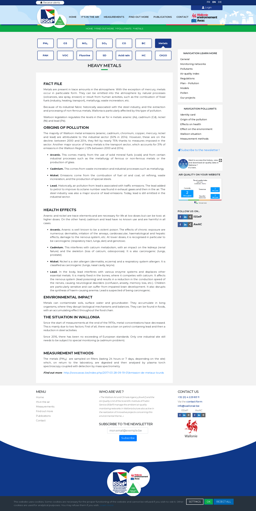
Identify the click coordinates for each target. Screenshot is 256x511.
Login (207, 7)
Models (184, 88)
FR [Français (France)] (209, 1)
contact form (194, 401)
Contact (182, 16)
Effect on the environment (196, 129)
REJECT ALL (223, 501)
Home (72, 16)
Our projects (187, 97)
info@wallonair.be (188, 405)
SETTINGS (195, 501)
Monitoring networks (193, 64)
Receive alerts (50, 2)
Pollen (184, 92)
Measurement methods (194, 138)
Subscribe (128, 438)
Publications (163, 16)
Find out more (139, 16)
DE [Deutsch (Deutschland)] (220, 1)
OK (208, 501)
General (185, 59)
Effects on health (190, 124)
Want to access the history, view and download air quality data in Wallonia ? (203, 162)
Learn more (107, 505)
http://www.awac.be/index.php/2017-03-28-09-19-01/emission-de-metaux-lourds (114, 372)
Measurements (114, 16)
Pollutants (186, 68)
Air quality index (189, 73)
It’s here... (192, 167)
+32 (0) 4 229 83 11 (188, 397)
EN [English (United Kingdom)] (214, 1)
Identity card (187, 114)
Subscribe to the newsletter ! (199, 150)
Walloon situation (190, 133)
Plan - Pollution (189, 83)
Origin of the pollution (193, 119)
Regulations (187, 78)
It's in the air (90, 16)
